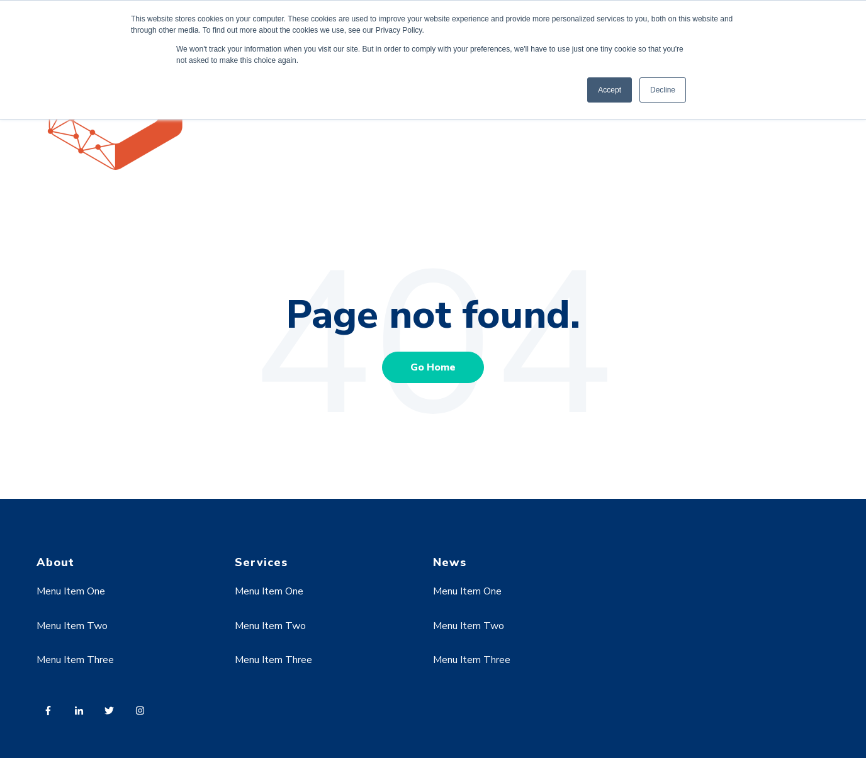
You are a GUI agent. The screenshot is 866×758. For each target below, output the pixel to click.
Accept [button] (609, 90)
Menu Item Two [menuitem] (72, 626)
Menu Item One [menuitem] (71, 591)
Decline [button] (662, 90)
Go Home (433, 367)
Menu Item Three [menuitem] (75, 660)
